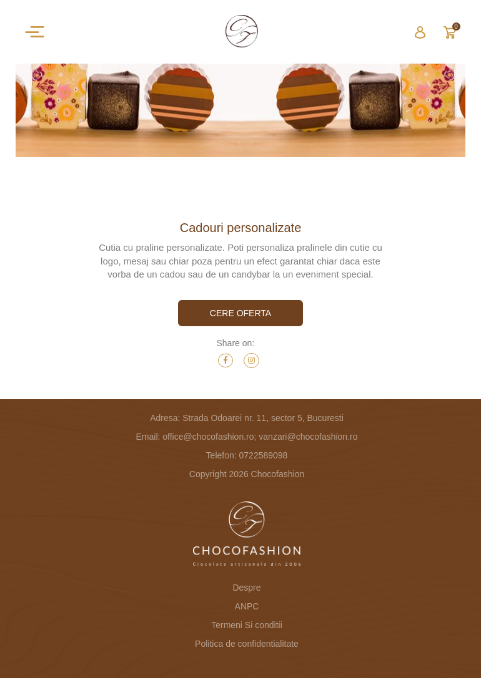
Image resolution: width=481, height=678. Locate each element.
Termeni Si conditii (246, 625)
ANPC (247, 606)
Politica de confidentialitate (247, 644)
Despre (246, 588)
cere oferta (240, 313)
